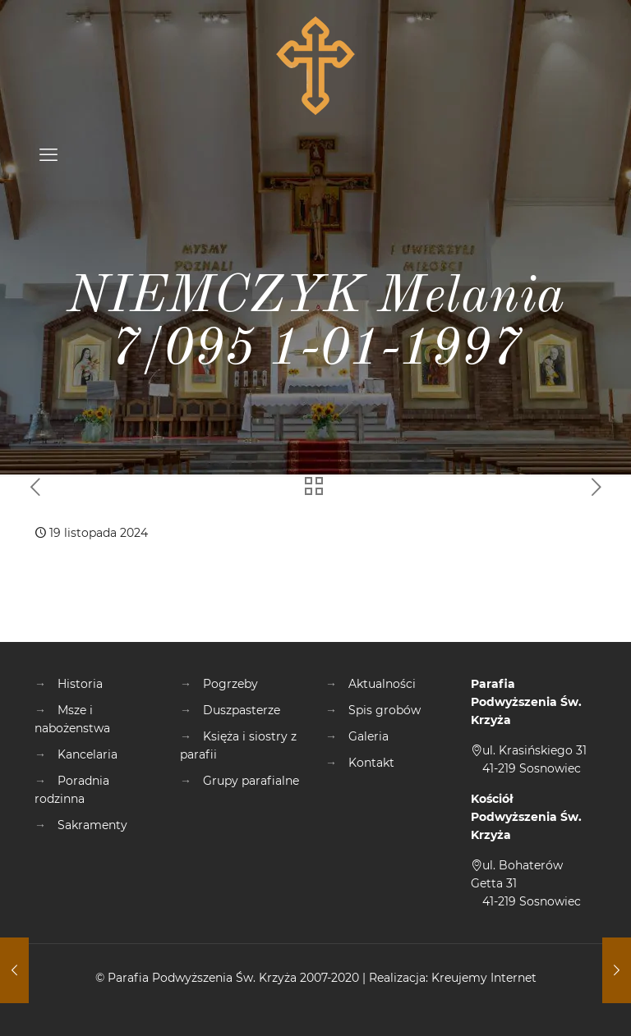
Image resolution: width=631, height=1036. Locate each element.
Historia (80, 683)
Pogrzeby (230, 683)
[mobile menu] (48, 155)
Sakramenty (92, 825)
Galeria (368, 736)
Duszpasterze (241, 710)
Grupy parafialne (251, 780)
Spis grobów (384, 710)
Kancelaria (87, 754)
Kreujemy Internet (484, 977)
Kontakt (371, 762)
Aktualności (382, 683)
